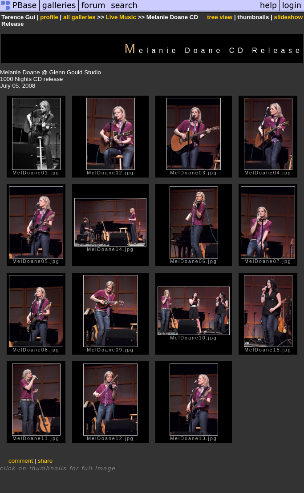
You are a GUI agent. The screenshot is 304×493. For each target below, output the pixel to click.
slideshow (288, 17)
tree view (219, 17)
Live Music (121, 17)
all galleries (79, 17)
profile (49, 17)
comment (20, 460)
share (45, 460)
